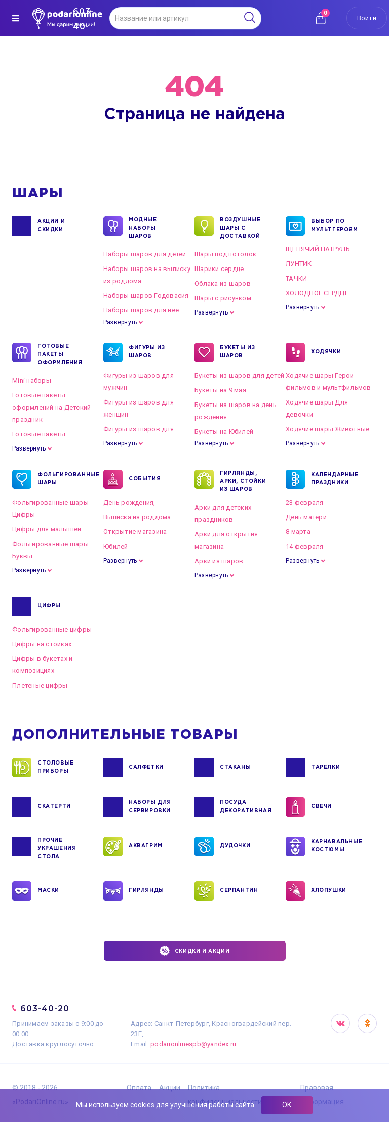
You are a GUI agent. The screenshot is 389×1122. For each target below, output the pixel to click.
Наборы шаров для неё (141, 310)
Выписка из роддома (137, 517)
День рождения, (129, 502)
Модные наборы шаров (143, 227)
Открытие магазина (135, 531)
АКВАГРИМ (146, 846)
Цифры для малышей (46, 529)
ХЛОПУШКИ (328, 891)
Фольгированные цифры (52, 629)
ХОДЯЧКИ (326, 352)
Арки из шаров (218, 561)
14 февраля (305, 546)
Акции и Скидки (51, 226)
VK (340, 1023)
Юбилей (115, 546)
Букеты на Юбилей (223, 431)
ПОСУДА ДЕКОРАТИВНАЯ (245, 807)
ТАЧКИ (296, 278)
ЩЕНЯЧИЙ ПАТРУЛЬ (318, 249)
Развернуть (120, 322)
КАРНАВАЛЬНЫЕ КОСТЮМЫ (336, 846)
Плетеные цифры (40, 685)
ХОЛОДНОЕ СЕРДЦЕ (317, 293)
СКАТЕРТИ (54, 807)
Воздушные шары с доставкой (240, 227)
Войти (366, 18)
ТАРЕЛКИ (325, 767)
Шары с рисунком (222, 298)
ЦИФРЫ (49, 606)
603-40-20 (44, 1008)
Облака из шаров (222, 283)
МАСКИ (48, 891)
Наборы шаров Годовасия (146, 295)
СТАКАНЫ (235, 767)
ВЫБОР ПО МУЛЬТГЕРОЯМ (334, 226)
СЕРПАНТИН (239, 891)
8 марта (298, 531)
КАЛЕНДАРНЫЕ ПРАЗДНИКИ (335, 479)
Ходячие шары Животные (327, 429)
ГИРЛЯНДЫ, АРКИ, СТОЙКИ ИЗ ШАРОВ (243, 481)
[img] (15, 18)
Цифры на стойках (41, 644)
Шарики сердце (219, 269)
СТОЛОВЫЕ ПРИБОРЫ (55, 767)
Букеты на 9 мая (220, 390)
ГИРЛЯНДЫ (146, 891)
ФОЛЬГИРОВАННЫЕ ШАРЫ (62, 479)
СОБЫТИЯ (145, 479)
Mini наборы (31, 380)
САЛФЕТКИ (146, 767)
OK (367, 1023)
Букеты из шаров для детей (239, 375)
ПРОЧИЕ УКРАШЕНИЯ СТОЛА (56, 848)
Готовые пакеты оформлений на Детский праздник (51, 407)
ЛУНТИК (299, 263)
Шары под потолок (225, 254)
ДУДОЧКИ (235, 846)
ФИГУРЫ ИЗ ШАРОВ (147, 352)
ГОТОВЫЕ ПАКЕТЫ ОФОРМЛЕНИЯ (60, 354)
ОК (287, 1105)
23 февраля (305, 502)
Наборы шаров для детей (144, 254)
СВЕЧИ (321, 807)
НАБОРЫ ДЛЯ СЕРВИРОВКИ (150, 807)
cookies (142, 1105)
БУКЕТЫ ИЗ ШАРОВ (237, 352)
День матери (306, 517)
